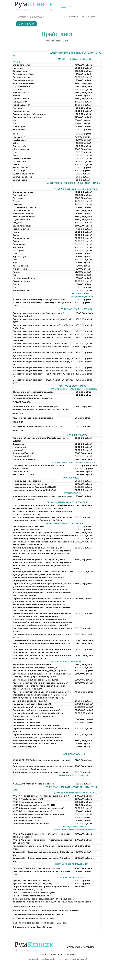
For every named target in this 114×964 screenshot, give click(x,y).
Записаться (26, 23)
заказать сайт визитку (67, 954)
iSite (55, 954)
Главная (50, 41)
